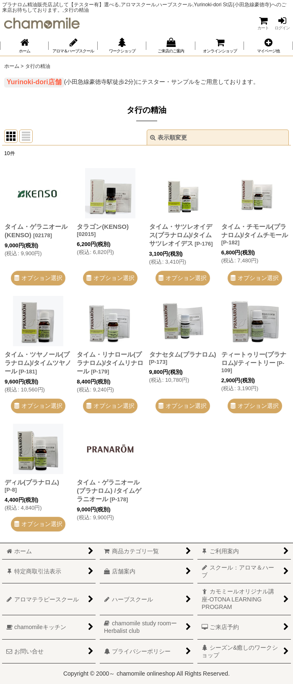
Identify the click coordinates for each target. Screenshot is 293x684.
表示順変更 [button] (168, 137)
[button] (268, 46)
